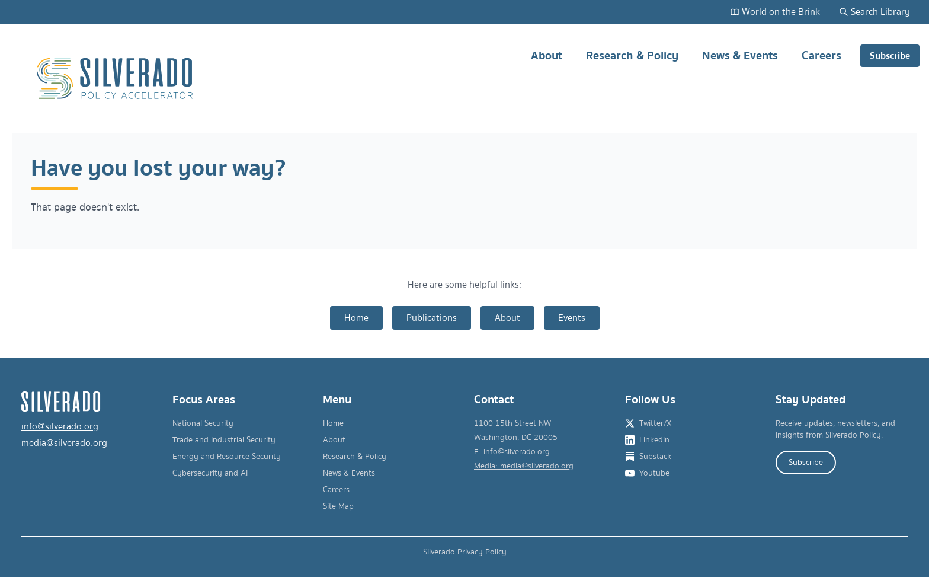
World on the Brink (775, 12)
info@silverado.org (59, 426)
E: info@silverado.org (512, 451)
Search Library (874, 12)
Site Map (338, 506)
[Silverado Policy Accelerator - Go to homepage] (116, 78)
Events (571, 318)
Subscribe (890, 55)
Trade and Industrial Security (224, 440)
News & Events (740, 60)
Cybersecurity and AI (210, 473)
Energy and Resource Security (226, 456)
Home (356, 318)
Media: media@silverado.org (524, 466)
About (546, 60)
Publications (431, 318)
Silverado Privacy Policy (465, 552)
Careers (821, 60)
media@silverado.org (64, 443)
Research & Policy (632, 60)
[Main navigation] (713, 78)
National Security (202, 423)
